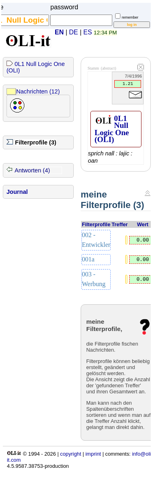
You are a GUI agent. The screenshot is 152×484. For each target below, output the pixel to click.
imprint (93, 454)
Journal (17, 192)
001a (88, 259)
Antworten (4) (32, 170)
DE (73, 32)
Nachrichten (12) (38, 91)
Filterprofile (96, 224)
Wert (142, 224)
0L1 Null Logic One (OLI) (111, 129)
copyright (70, 454)
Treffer (119, 224)
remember (130, 17)
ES (87, 32)
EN (59, 32)
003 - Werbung (93, 279)
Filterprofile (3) (35, 142)
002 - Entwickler (96, 239)
